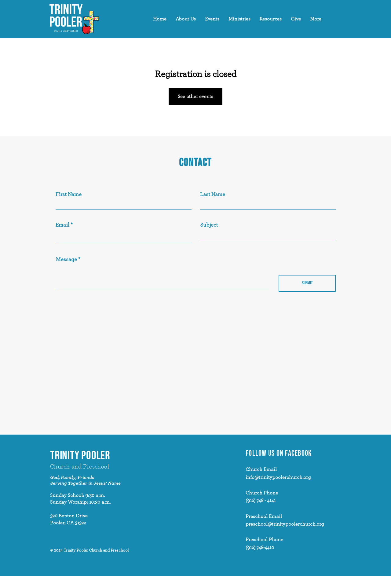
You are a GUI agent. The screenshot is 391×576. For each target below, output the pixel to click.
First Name (69, 194)
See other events (195, 96)
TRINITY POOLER (80, 456)
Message (66, 259)
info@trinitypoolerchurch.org (278, 477)
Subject (209, 225)
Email (62, 225)
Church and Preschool (79, 467)
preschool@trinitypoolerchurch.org (285, 524)
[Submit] (307, 283)
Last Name (212, 194)
